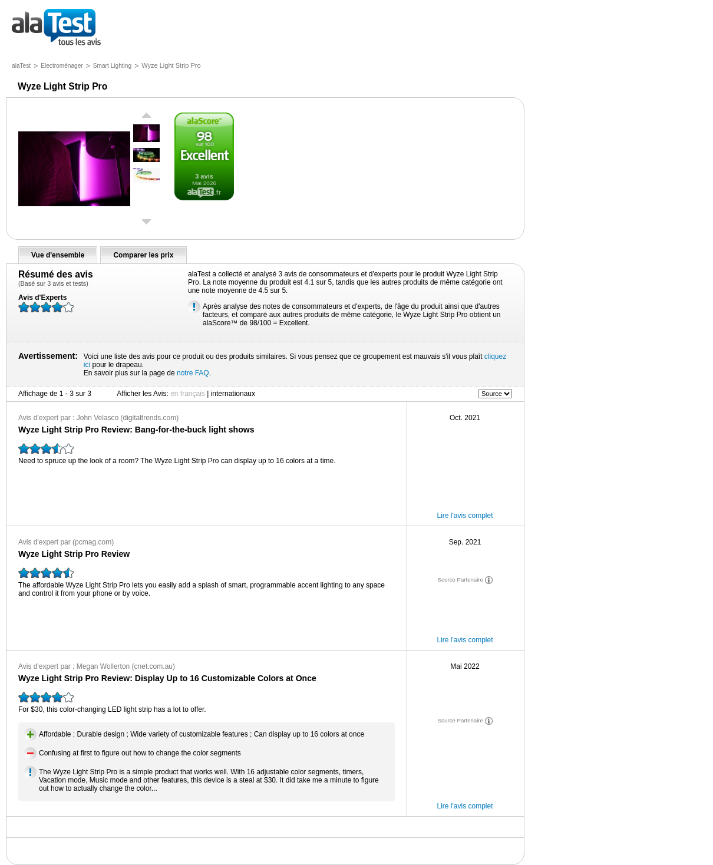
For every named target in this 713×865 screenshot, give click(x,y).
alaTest (21, 65)
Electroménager (62, 65)
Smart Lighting (112, 65)
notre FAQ (193, 373)
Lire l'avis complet (465, 515)
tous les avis (56, 28)
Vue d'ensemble (57, 255)
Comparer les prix (143, 255)
